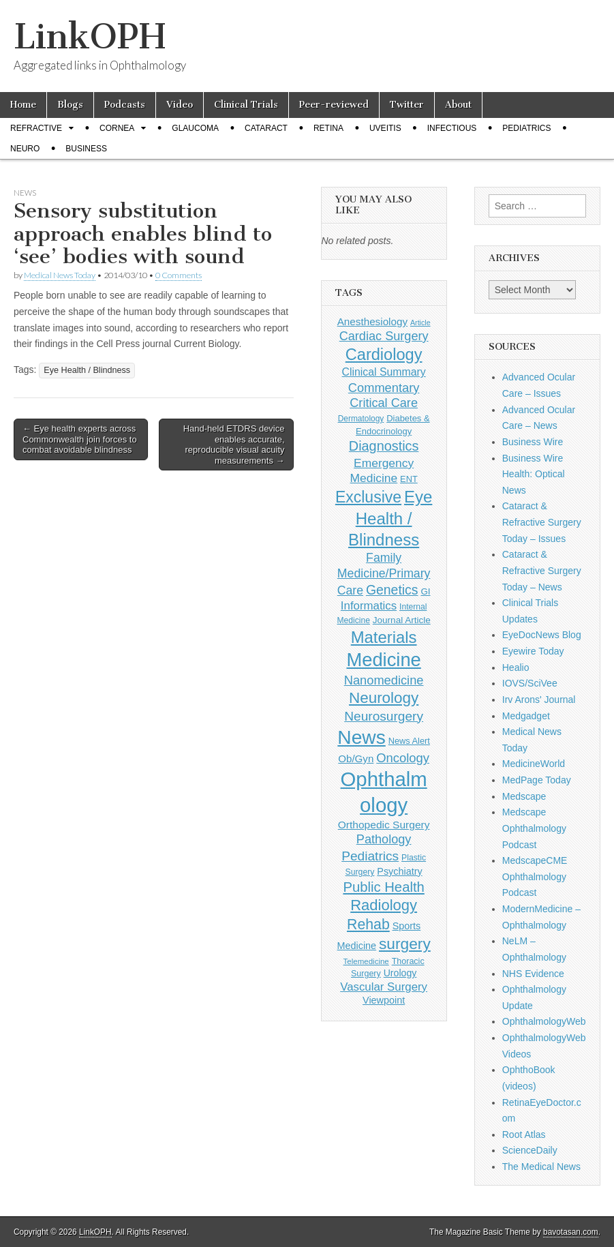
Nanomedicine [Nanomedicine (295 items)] (384, 680)
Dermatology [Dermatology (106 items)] (361, 418)
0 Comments (178, 275)
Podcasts (124, 104)
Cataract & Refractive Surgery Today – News (541, 570)
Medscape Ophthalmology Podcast (534, 828)
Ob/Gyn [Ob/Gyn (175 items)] (355, 758)
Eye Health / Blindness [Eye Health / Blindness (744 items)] (390, 518)
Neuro (25, 148)
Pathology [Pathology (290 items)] (384, 839)
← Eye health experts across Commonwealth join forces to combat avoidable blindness (79, 439)
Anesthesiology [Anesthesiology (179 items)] (372, 321)
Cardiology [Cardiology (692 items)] (384, 354)
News (25, 192)
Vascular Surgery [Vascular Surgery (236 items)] (383, 986)
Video (179, 104)
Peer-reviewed (334, 104)
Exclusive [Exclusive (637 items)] (368, 497)
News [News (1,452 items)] (361, 737)
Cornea (116, 128)
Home (23, 104)
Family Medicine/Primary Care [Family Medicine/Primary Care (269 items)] (384, 574)
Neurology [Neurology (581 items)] (383, 697)
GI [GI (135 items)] (425, 591)
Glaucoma (195, 128)
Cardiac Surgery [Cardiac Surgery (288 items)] (384, 336)
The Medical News (541, 1166)
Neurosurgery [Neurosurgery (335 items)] (383, 716)
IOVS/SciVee (529, 683)
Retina (328, 128)
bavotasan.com (570, 1232)
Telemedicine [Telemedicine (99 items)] (366, 961)
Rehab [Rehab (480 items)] (368, 924)
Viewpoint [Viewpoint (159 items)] (384, 1000)
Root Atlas (524, 1134)
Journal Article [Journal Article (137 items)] (402, 620)
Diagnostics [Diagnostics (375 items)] (384, 445)
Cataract (266, 128)
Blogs (70, 104)
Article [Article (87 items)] (420, 322)
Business (86, 148)
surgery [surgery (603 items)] (405, 943)
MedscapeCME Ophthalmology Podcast (535, 876)
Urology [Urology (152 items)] (400, 972)
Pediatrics (526, 128)
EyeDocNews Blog (541, 634)
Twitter (407, 104)
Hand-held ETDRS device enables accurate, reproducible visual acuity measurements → (234, 444)
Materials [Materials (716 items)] (384, 637)
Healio (515, 667)
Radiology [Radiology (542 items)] (383, 905)
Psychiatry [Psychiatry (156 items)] (399, 871)
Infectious (452, 128)
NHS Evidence (533, 973)
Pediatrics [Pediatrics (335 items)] (370, 856)
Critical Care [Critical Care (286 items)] (384, 403)
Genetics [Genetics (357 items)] (392, 589)
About (458, 104)
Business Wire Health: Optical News (533, 474)
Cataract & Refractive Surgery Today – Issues (541, 521)
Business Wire (532, 441)
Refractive (36, 128)
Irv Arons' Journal (539, 699)
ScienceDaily (529, 1150)
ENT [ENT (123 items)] (409, 479)
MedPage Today (536, 780)
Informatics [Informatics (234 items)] (369, 605)
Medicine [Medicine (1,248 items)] (383, 659)
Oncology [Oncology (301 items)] (402, 758)
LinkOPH (90, 36)
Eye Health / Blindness (87, 370)
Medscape (524, 796)
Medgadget (526, 715)
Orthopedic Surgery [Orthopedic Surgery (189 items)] (384, 824)
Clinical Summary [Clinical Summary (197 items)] (384, 372)
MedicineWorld (533, 763)
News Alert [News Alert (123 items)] (409, 741)
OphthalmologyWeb (544, 1021)
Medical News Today (59, 275)
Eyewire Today (533, 651)
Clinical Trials (246, 104)
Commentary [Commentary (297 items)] (384, 387)
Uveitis (385, 128)
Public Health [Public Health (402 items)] (383, 887)
